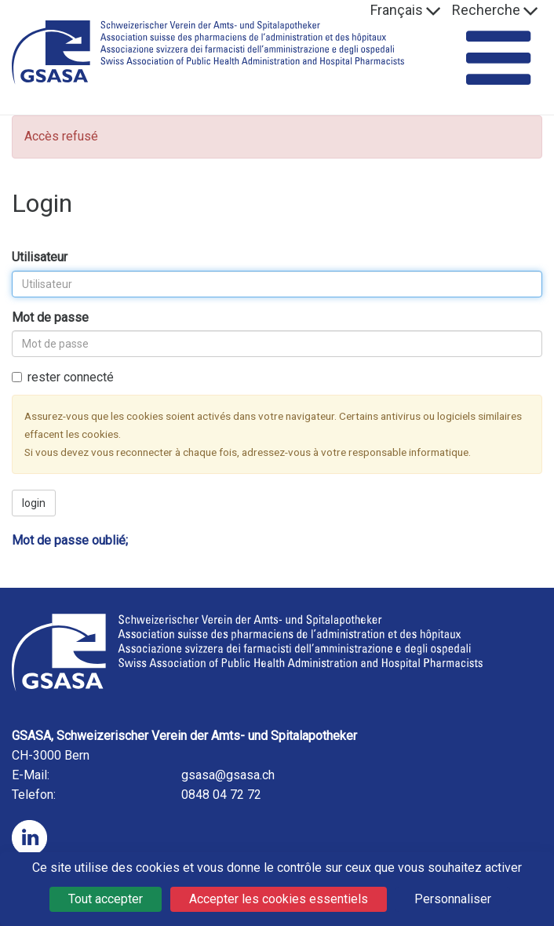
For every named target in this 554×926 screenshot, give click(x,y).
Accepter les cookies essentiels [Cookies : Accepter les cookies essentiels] (278, 898)
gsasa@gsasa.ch (228, 774)
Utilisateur (39, 257)
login (34, 503)
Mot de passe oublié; (70, 540)
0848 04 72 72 (221, 794)
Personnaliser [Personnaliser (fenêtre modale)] (452, 898)
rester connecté (63, 377)
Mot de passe (50, 317)
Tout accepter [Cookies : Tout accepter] (105, 898)
